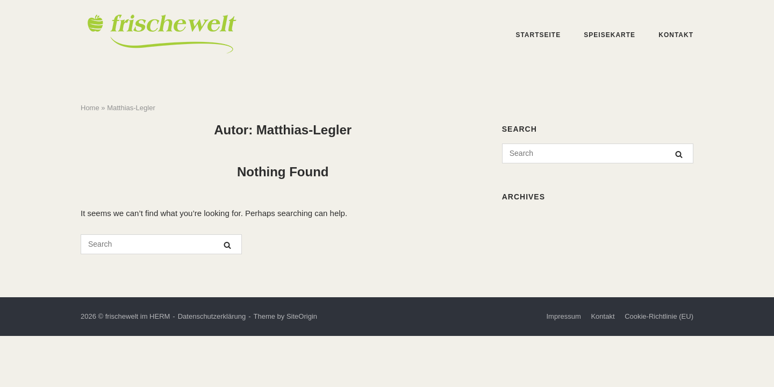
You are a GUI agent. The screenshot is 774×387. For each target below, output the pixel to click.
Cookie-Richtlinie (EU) (659, 316)
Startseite (538, 35)
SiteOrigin (301, 316)
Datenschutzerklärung (212, 316)
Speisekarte (609, 35)
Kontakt (675, 35)
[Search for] (161, 244)
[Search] (227, 244)
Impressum (563, 316)
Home (90, 108)
